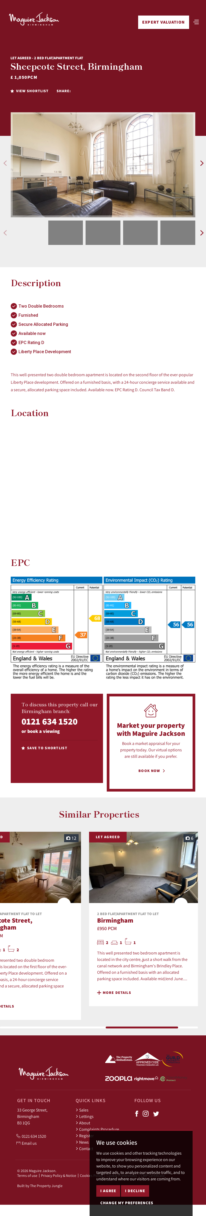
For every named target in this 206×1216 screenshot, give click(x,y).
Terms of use (27, 1175)
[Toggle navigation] (196, 21)
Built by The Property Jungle (39, 1185)
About (83, 1122)
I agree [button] (108, 1190)
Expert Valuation (163, 22)
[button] (5, 163)
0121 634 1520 (49, 721)
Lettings (85, 1116)
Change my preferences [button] (126, 1202)
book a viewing (43, 731)
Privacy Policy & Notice (58, 1175)
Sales (82, 1110)
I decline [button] (135, 1190)
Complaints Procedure (97, 1129)
